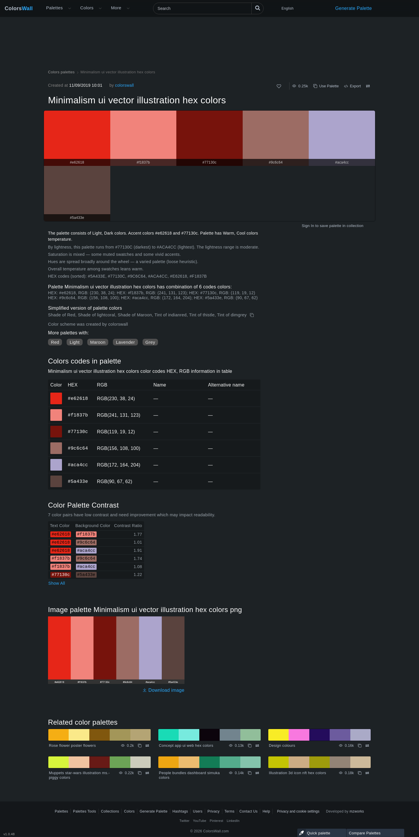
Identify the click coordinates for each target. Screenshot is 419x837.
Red (55, 342)
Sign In (308, 226)
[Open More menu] (69, 8)
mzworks (356, 811)
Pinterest (216, 820)
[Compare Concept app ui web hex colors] (257, 745)
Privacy (213, 811)
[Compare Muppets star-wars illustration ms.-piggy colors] (147, 772)
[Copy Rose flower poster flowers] (139, 745)
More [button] (116, 7)
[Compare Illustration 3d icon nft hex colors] (367, 772)
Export (352, 86)
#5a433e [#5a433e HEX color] (56, 477)
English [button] (288, 8)
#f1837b (78, 415)
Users (198, 811)
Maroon (98, 342)
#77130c (78, 431)
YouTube (199, 820)
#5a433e (78, 481)
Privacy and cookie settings (298, 811)
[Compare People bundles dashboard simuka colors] (257, 772)
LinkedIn (233, 820)
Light (74, 342)
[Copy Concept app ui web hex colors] (249, 745)
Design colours (282, 745)
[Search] (208, 8)
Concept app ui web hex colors (186, 745)
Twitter (185, 820)
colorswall (124, 85)
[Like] (279, 86)
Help (266, 811)
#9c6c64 (78, 448)
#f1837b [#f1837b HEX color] (56, 411)
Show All (56, 583)
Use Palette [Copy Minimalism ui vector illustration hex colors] (326, 86)
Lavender (125, 342)
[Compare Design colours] (367, 745)
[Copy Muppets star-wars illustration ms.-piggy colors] (139, 772)
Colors (19, 8)
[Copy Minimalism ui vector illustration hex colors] (252, 315)
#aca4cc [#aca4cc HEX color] (56, 460)
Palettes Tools (84, 811)
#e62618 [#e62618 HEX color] (56, 394)
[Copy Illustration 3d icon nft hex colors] (359, 772)
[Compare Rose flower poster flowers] (147, 745)
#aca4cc (78, 465)
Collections (110, 811)
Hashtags (180, 811)
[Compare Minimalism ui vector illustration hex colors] (368, 86)
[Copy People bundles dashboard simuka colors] (249, 772)
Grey (150, 342)
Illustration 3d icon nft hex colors (297, 773)
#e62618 (78, 398)
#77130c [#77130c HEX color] (56, 427)
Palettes (54, 7)
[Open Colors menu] (100, 8)
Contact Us (248, 811)
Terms (230, 811)
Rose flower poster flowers (72, 745)
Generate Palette (353, 8)
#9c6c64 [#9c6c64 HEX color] (56, 444)
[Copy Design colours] (359, 745)
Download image (163, 690)
